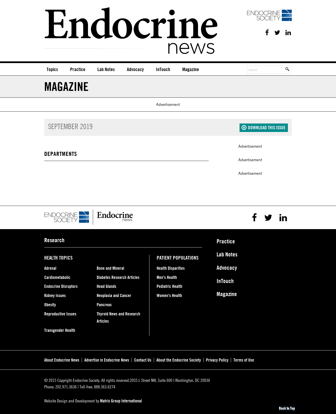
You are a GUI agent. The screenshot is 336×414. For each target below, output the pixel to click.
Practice (77, 69)
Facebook (266, 32)
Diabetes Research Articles (118, 276)
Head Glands (106, 285)
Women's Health (169, 294)
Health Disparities (171, 266)
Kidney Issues (55, 294)
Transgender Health (59, 329)
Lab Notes (106, 69)
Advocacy (135, 69)
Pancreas (104, 303)
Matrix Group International (121, 399)
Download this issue (263, 126)
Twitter (276, 32)
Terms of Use (244, 358)
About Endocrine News (61, 358)
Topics (52, 69)
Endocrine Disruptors (61, 285)
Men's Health (167, 276)
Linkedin (288, 32)
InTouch (163, 69)
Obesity (50, 303)
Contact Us (142, 358)
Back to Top (287, 407)
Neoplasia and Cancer (114, 294)
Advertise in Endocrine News (106, 358)
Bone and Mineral (110, 266)
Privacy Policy (217, 358)
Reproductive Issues (60, 312)
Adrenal (50, 266)
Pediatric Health (169, 285)
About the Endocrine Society (178, 358)
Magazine (190, 69)
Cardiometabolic (57, 276)
